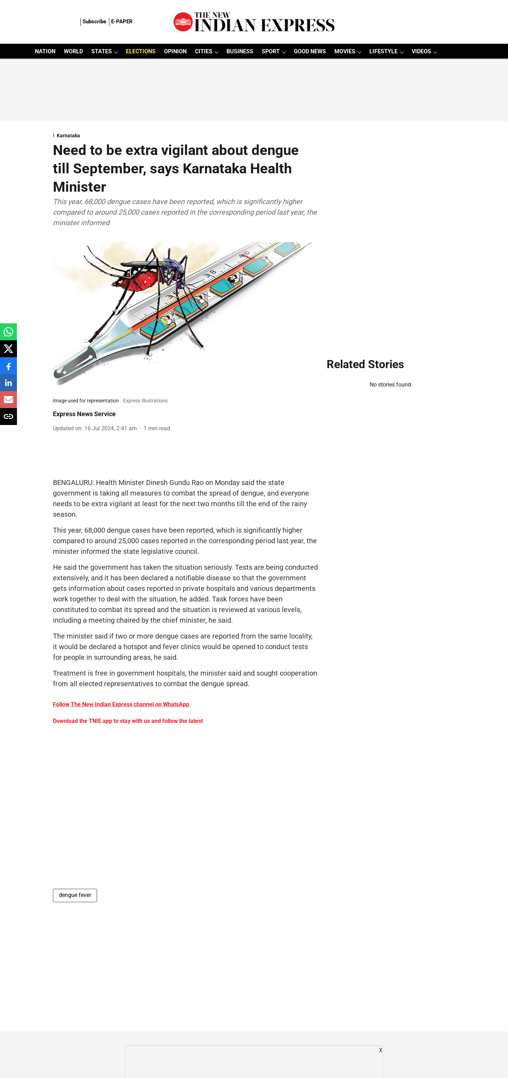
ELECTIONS (141, 51)
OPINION (175, 51)
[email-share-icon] (8, 403)
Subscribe (94, 21)
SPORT (271, 51)
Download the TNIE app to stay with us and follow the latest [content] (128, 721)
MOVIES (344, 51)
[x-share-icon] (8, 352)
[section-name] (185, 135)
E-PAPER (122, 21)
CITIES (203, 51)
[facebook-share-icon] (8, 369)
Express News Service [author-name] (84, 414)
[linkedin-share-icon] (8, 386)
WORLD (73, 51)
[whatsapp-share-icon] (8, 335)
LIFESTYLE (383, 51)
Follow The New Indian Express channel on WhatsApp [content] (121, 704)
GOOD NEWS (310, 51)
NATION (45, 51)
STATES (101, 51)
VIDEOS (421, 51)
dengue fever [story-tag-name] (75, 895)
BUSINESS (239, 51)
